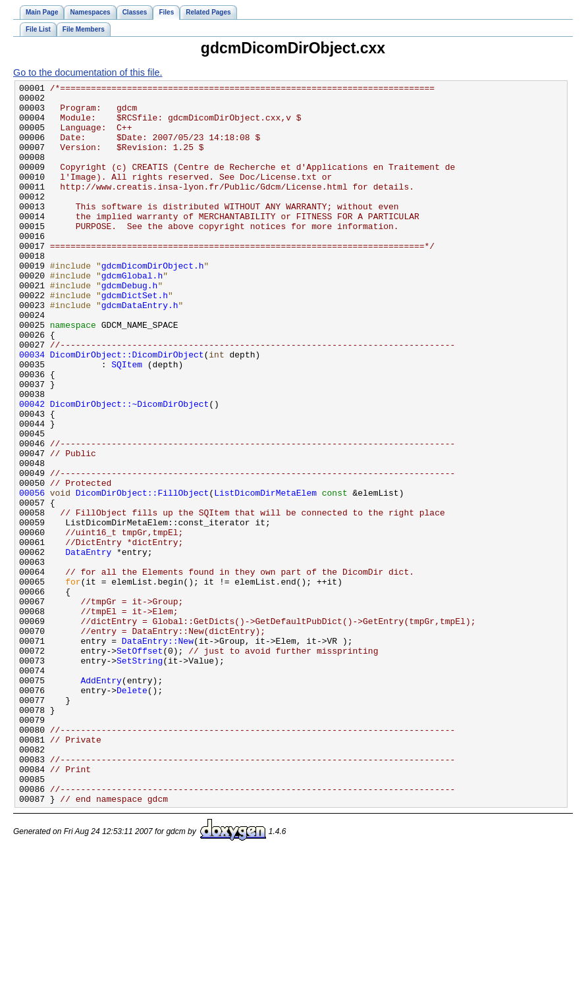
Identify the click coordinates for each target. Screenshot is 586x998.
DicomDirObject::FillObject (142, 575)
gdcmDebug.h (129, 326)
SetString (140, 777)
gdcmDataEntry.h (139, 350)
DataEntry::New (158, 753)
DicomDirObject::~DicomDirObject (129, 469)
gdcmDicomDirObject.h (152, 303)
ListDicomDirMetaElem (265, 575)
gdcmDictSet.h (134, 338)
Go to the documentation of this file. (87, 72)
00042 (32, 469)
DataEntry (88, 646)
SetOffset (140, 765)
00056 (32, 575)
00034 (32, 409)
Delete (132, 812)
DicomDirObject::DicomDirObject (127, 409)
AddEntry (101, 800)
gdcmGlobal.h (132, 315)
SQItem (126, 421)
